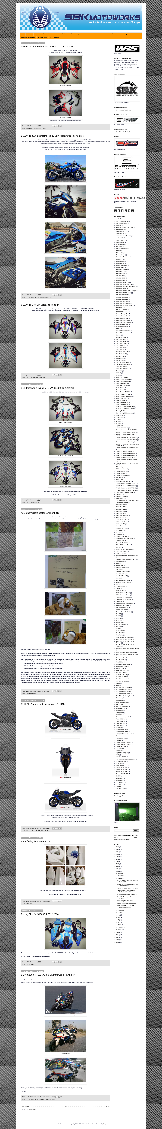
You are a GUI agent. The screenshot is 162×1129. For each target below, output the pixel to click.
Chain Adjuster (120, 358)
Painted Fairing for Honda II (123, 597)
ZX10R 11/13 (119, 782)
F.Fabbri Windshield (121, 469)
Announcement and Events (123, 236)
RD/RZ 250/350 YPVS (122, 670)
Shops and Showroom (122, 702)
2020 (117, 861)
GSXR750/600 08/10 (121, 519)
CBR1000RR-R (120, 349)
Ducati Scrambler (120, 400)
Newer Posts (25, 1106)
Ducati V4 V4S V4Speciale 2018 (125, 409)
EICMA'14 (119, 421)
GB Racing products (121, 496)
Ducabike (118, 375)
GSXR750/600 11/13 (121, 522)
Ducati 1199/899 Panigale (123, 379)
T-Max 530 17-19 (120, 719)
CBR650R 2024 (120, 356)
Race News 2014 (120, 658)
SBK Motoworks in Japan (123, 693)
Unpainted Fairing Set (122, 752)
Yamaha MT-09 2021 (121, 767)
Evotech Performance (122, 428)
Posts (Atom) (32, 1109)
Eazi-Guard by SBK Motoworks (124, 413)
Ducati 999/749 (120, 388)
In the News (119, 534)
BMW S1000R (120, 276)
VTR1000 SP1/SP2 (121, 757)
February (120, 927)
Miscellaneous (120, 561)
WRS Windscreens (121, 761)
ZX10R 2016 (29, 903)
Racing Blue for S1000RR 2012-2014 (40, 914)
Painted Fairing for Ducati (123, 593)
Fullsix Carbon (120, 479)
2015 (117, 932)
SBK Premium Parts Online (123, 110)
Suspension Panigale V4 (122, 717)
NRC (117, 584)
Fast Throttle (119, 477)
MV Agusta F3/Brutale (122, 567)
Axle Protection (120, 246)
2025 (117, 849)
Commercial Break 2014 (122, 369)
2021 (117, 859)
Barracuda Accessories (122, 248)
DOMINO (118, 373)
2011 (117, 942)
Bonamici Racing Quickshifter (124, 322)
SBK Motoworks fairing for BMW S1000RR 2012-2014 (48, 388)
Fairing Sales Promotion (122, 475)
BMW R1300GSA (121, 274)
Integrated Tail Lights (121, 536)
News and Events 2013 (122, 571)
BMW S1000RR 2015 (31, 297)
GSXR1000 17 (120, 513)
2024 (117, 852)
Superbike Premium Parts (28, 37)
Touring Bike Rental (121, 738)
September (121, 910)
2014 (117, 935)
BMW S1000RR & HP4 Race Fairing (126, 286)
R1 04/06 (118, 614)
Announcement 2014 (121, 231)
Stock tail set (119, 710)
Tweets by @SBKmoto (120, 796)
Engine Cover (119, 426)
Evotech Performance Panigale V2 (125, 453)
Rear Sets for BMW (121, 677)
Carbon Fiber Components (123, 331)
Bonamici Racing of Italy (59, 34)
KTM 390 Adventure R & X (123, 545)
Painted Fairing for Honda (123, 595)
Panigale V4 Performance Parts (124, 603)
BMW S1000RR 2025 (122, 301)
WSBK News (119, 763)
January (120, 929)
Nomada (118, 578)
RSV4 (117, 685)
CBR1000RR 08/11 (30, 128)
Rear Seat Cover (120, 672)
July (119, 915)
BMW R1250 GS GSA (122, 269)
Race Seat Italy (120, 660)
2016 (117, 871)
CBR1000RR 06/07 (121, 339)
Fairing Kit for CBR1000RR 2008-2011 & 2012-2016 (47, 46)
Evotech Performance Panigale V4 (125, 455)
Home (22, 34)
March (120, 924)
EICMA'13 (119, 419)
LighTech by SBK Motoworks (124, 549)
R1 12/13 (118, 620)
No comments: (46, 125)
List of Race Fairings (87, 34)
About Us (29, 34)
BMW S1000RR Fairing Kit (32, 502)
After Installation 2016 (122, 221)
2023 (117, 854)
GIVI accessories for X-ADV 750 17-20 (126, 500)
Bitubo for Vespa (120, 255)
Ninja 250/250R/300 (121, 576)
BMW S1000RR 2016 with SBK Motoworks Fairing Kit (48, 975)
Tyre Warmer (119, 748)
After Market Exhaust (121, 223)
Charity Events (120, 360)
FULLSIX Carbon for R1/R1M (33, 830)
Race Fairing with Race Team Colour (126, 652)
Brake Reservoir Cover (122, 324)
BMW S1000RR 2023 (122, 299)
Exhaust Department (121, 467)
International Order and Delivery (124, 538)
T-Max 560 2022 (120, 723)
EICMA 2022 (119, 417)
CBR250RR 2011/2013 (122, 352)
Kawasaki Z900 (120, 540)
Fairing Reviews (99, 34)
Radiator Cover (120, 668)
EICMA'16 (119, 423)
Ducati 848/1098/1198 (122, 383)
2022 (117, 856)
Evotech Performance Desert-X (124, 442)
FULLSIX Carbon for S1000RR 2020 (126, 488)
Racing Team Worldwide (122, 666)
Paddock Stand (120, 590)
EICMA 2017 (119, 415)
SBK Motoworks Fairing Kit (123, 691)
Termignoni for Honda (122, 731)
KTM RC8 (118, 547)
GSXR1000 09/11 (121, 509)
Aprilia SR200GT (120, 240)
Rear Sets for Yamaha (122, 681)
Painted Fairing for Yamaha (123, 599)
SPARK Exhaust (120, 708)
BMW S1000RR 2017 (122, 295)
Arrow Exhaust (120, 244)
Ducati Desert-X (120, 390)
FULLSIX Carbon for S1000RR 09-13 (126, 484)
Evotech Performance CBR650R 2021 (126, 440)
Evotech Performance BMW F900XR (126, 432)
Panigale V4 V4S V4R (122, 605)
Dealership (119, 371)
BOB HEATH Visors (121, 309)
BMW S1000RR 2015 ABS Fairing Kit (35, 1099)
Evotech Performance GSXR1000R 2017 (127, 447)
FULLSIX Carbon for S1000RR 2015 (126, 486)
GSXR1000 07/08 (121, 507)
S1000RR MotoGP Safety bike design (40, 305)
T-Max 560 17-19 (120, 721)
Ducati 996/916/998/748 (122, 385)
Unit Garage (119, 750)
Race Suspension (126, 34)
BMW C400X (119, 259)
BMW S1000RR (30, 377)
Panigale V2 (119, 601)
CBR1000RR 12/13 (40, 128)
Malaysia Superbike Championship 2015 (127, 555)
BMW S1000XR (120, 307)
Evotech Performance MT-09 (124, 451)
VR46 (117, 755)
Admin (117, 219)
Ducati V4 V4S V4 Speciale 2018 (125, 406)
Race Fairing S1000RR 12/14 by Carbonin (127, 648)
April (119, 922)
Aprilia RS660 (119, 238)
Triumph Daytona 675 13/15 (123, 744)
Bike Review (119, 253)
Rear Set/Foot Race (121, 674)
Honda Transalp (120, 526)
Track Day (119, 740)
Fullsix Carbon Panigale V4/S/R (124, 492)
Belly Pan (118, 250)
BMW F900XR (120, 263)
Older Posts (106, 1106)
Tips (117, 736)
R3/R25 (118, 628)
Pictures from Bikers (50, 1099)
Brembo (118, 328)
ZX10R (118, 776)
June (119, 917)
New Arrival (119, 569)
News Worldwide (120, 574)
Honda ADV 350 (120, 524)
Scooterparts (119, 700)
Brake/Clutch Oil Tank (122, 326)
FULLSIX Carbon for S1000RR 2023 (126, 490)
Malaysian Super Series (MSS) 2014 (126, 559)
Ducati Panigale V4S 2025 (123, 394)
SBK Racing (119, 698)
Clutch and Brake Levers (122, 362)
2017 (117, 869)
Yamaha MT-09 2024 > (122, 772)
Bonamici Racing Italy (122, 318)
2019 (117, 864)
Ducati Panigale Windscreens (124, 396)
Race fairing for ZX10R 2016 (35, 841)
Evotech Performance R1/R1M (124, 457)
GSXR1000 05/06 (121, 505)
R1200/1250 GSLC (121, 624)
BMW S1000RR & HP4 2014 (124, 284)
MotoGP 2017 (120, 565)
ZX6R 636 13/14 (120, 788)
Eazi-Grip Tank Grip (121, 411)
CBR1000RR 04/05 (121, 337)
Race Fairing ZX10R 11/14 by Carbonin (127, 654)
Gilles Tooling (119, 498)
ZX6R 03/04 (119, 786)
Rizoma (118, 683)
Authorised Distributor (113, 34)
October (120, 878)
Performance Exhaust (122, 607)
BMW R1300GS (120, 271)
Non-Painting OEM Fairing (123, 580)
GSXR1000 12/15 (121, 511)
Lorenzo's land (120, 553)
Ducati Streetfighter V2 (122, 402)
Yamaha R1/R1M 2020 (122, 774)
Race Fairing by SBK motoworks (125, 639)
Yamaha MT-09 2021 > (122, 769)
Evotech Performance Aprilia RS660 (126, 430)
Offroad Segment (120, 586)
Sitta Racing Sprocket (122, 706)
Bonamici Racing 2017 (122, 314)
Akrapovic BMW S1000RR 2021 (125, 227)
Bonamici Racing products (123, 320)
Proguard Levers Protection (123, 612)
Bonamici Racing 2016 (122, 312)
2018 (117, 866)
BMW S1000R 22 (121, 278)
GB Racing (119, 494)
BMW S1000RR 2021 (122, 297)
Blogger (105, 1124)
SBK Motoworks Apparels (123, 689)
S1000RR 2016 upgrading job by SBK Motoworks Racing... (127, 885)
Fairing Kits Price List (122, 471)
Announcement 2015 (121, 234)
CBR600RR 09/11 (121, 354)
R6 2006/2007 (120, 631)
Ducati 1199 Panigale (122, 377)
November (121, 875)
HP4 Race (119, 532)
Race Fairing (119, 635)
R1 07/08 (118, 616)
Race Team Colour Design (123, 664)
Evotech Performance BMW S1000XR (126, 438)
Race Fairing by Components (124, 637)
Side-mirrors (119, 704)
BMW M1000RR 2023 (122, 265)
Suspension (119, 715)
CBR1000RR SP (120, 347)
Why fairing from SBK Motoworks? (125, 759)
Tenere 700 (119, 727)
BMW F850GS (120, 261)
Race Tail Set (119, 662)
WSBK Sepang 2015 (121, 765)
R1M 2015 (119, 626)
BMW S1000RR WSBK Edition (124, 305)
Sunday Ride (119, 712)
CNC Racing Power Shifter (123, 364)
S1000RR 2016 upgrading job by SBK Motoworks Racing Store (53, 136)
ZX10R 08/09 (119, 778)
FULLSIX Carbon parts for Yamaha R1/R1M (43, 704)
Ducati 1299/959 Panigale (123, 381)
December (121, 873)
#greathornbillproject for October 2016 (40, 513)
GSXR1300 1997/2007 (122, 515)
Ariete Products (120, 242)
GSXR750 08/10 (120, 517)
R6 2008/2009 (120, 633)
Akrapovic (118, 225)
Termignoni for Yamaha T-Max (124, 734)
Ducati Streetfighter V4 (122, 404)
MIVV (117, 563)
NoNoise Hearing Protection (123, 582)
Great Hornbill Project (31, 693)
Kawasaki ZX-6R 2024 (122, 543)
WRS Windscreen (54, 37)
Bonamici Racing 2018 (122, 316)
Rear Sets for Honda (121, 679)
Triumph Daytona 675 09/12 (123, 742)
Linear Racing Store (121, 551)
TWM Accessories (121, 746)
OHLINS (118, 588)
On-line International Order (42, 34)
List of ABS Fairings (73, 34)
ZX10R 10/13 (119, 780)
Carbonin (118, 335)
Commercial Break (121, 366)
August (120, 912)
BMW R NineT (120, 267)
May (119, 920)
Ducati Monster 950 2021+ (123, 392)
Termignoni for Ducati (122, 729)
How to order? (120, 530)
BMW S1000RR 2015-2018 (123, 293)
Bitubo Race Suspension (122, 257)
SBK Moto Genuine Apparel (123, 687)
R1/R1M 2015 (44, 830)
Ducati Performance (121, 398)
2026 (117, 847)
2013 (117, 937)
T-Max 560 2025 (120, 725)
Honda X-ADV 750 (121, 528)
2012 (117, 940)
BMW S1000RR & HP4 (122, 282)
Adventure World (42, 37)
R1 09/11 (118, 618)
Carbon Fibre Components (123, 333)
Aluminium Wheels (121, 229)
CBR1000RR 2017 (121, 345)
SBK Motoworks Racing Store (44, 297)
